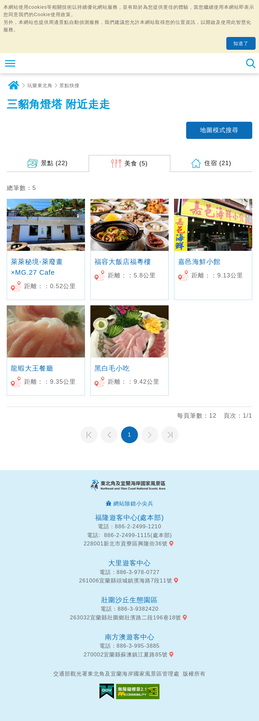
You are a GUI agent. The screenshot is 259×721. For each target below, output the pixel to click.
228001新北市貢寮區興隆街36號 (126, 543)
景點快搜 (69, 85)
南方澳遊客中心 (129, 637)
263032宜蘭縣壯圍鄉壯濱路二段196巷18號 (125, 617)
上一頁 (109, 434)
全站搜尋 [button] (250, 63)
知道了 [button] (241, 43)
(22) (54, 163)
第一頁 (89, 434)
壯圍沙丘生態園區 (129, 600)
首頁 (13, 85)
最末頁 (170, 434)
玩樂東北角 (40, 85)
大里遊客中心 (129, 563)
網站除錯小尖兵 (133, 503)
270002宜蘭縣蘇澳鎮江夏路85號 (126, 654)
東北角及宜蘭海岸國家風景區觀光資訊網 (46, 63)
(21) (217, 163)
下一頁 (149, 434)
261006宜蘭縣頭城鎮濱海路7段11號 (125, 580)
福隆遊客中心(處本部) (129, 517)
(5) (136, 163)
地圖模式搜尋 (219, 130)
